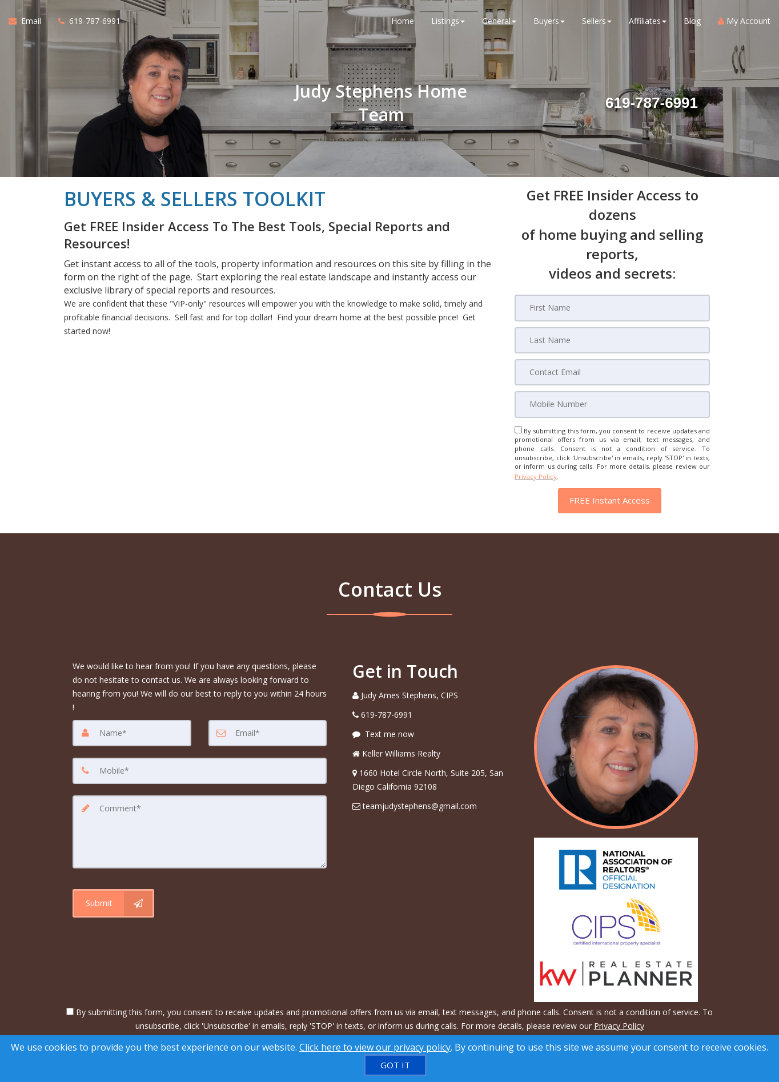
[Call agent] (85, 23)
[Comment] (200, 828)
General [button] (499, 22)
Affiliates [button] (647, 22)
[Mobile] (612, 404)
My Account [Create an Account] (744, 22)
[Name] (132, 730)
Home (402, 22)
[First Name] (612, 308)
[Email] (612, 372)
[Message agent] (434, 731)
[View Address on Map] (434, 776)
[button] (609, 497)
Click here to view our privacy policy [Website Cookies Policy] (375, 1047)
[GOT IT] (395, 1065)
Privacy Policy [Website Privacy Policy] (536, 474)
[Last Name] (612, 340)
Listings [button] (448, 22)
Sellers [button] (597, 22)
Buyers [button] (549, 22)
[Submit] (113, 898)
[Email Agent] (29, 23)
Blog (692, 22)
